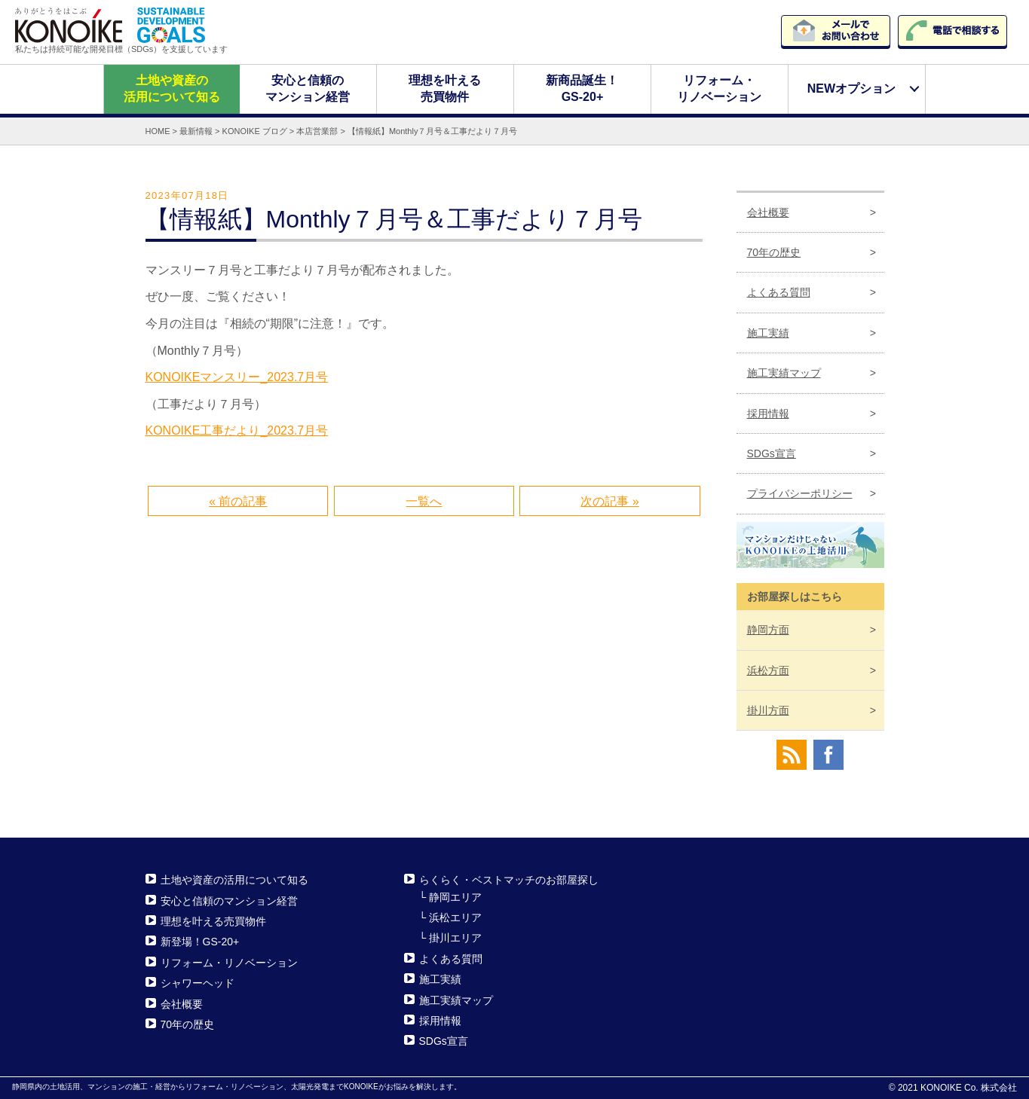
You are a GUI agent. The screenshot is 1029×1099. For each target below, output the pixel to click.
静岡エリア (455, 896)
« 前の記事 (238, 501)
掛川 (768, 710)
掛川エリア (455, 938)
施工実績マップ (784, 373)
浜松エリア (455, 917)
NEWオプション (851, 88)
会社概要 (768, 212)
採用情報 (768, 413)
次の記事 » (609, 501)
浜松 (768, 670)
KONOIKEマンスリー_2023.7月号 (237, 377)
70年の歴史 (774, 252)
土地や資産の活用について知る (171, 88)
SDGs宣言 (771, 453)
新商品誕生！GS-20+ (583, 88)
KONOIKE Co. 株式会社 (968, 1087)
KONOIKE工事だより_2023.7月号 (237, 430)
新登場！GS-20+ (200, 942)
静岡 (768, 630)
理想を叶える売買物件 (445, 88)
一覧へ (424, 501)
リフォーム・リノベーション (720, 88)
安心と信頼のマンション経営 (308, 88)
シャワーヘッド (197, 983)
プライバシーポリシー (800, 493)
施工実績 (768, 333)
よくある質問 (778, 292)
